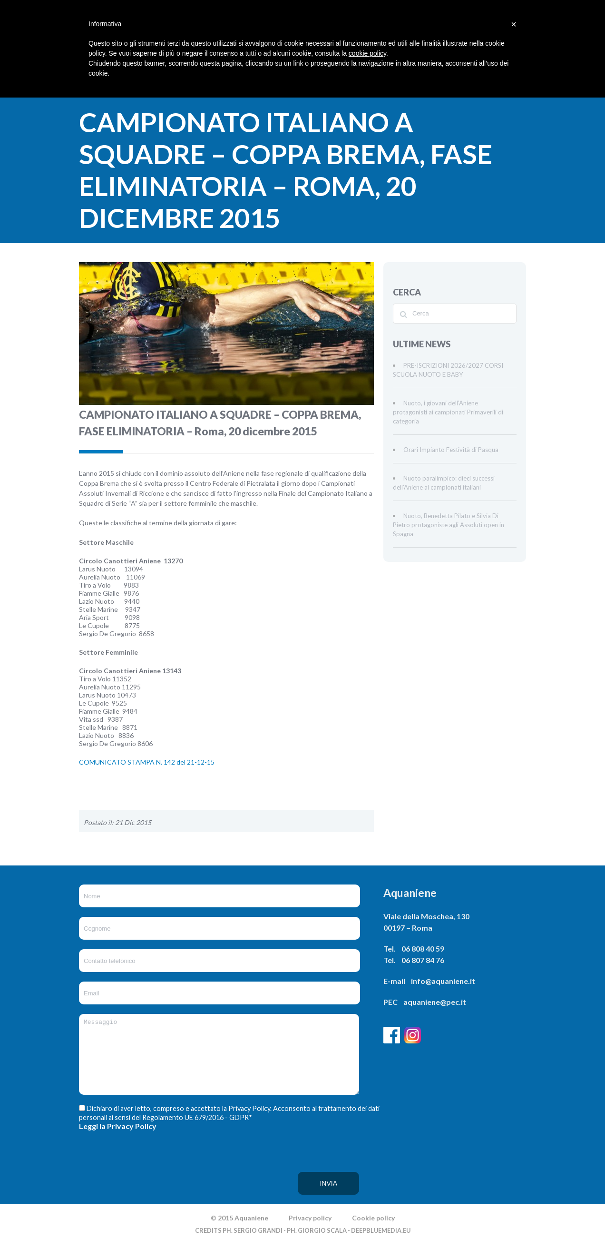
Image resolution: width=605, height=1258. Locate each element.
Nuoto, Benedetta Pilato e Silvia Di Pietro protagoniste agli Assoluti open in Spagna (448, 525)
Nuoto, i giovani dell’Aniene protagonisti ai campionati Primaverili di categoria (448, 412)
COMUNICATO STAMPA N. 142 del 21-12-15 (147, 762)
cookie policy (367, 53)
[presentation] (118, 1181)
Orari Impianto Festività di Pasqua (450, 449)
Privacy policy (310, 1232)
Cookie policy (373, 1232)
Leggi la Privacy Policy (117, 1140)
